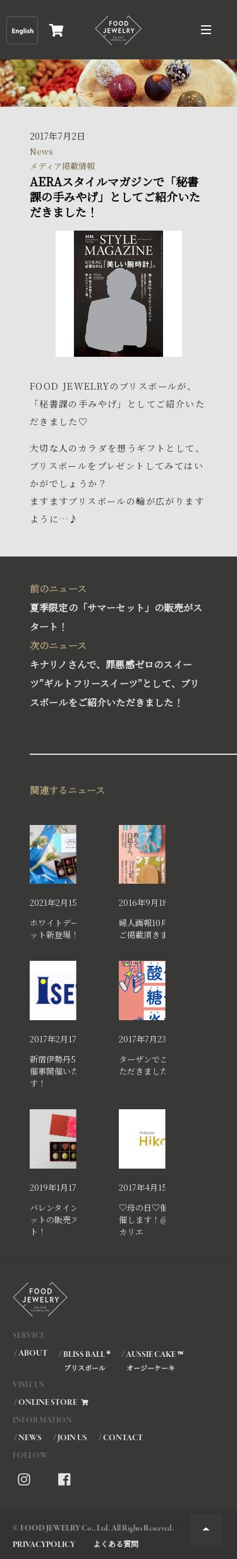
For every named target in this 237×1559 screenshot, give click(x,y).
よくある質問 (115, 1543)
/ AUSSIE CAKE (151, 1360)
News (41, 151)
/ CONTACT (121, 1438)
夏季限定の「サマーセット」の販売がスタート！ (116, 606)
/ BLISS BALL (84, 1360)
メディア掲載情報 (62, 166)
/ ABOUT (30, 1353)
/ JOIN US (70, 1438)
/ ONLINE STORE (52, 1402)
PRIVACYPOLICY (44, 1544)
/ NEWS (28, 1438)
